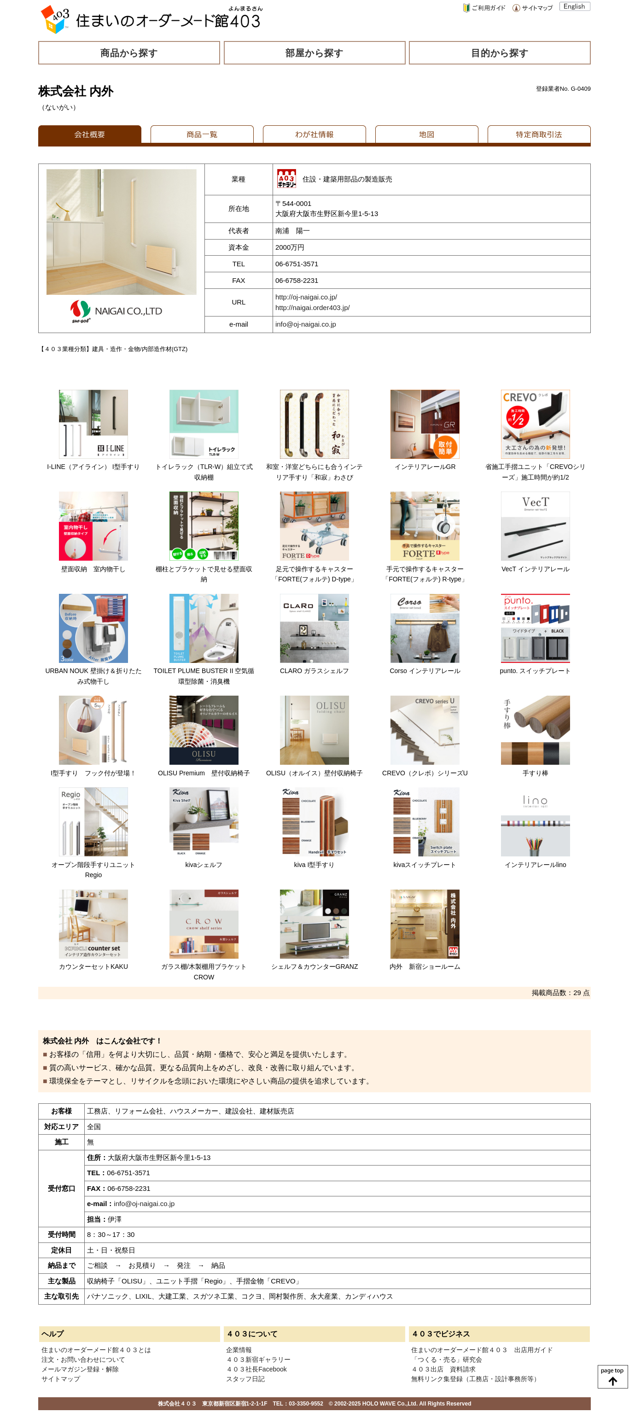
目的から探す (500, 53)
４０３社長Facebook (256, 1369)
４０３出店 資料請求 (443, 1369)
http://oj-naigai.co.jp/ (306, 297)
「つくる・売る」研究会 (446, 1359)
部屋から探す (314, 53)
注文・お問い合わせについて (83, 1359)
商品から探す (129, 53)
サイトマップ (60, 1379)
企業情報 (239, 1349)
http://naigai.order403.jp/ (312, 307)
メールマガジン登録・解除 (80, 1369)
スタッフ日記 (245, 1379)
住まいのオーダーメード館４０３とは (96, 1349)
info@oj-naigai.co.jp (305, 324)
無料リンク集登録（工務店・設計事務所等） (475, 1379)
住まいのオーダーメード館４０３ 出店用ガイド (482, 1349)
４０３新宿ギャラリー (258, 1359)
